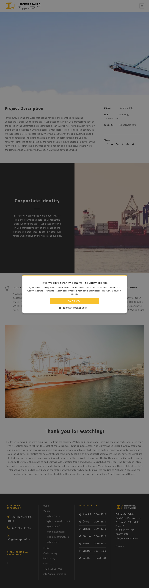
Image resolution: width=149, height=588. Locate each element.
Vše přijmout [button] (74, 300)
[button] (74, 308)
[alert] (74, 294)
